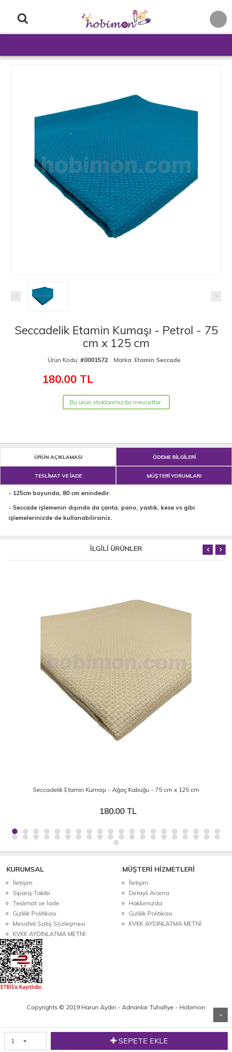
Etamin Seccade (157, 360)
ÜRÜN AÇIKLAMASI (58, 457)
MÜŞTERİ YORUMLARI (174, 475)
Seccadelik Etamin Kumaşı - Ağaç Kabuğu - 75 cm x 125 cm (116, 790)
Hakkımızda (145, 903)
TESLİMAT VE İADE (58, 475)
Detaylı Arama (149, 893)
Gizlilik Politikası (34, 913)
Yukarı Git (220, 1015)
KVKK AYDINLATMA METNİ (49, 934)
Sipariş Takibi (31, 893)
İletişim (22, 883)
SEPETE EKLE (139, 1041)
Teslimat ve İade (36, 903)
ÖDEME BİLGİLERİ (174, 457)
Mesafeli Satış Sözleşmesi (49, 923)
